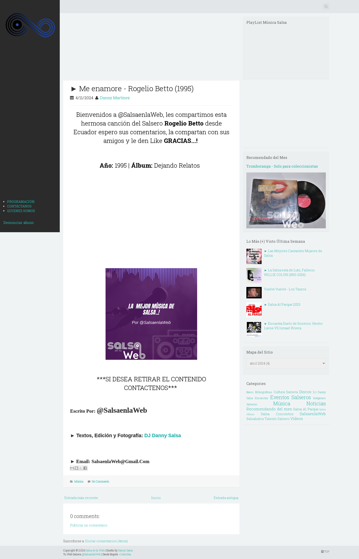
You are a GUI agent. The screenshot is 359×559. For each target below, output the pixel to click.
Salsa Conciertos (277, 414)
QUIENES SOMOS (21, 211)
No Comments (100, 481)
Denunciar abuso (18, 222)
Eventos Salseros (290, 397)
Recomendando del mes (269, 409)
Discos (305, 391)
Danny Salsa (125, 550)
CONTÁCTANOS (19, 206)
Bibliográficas (263, 392)
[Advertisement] (29, 124)
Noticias (316, 403)
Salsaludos (255, 419)
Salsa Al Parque (305, 409)
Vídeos (296, 418)
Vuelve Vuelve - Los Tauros (285, 289)
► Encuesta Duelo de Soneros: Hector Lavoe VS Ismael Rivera (293, 325)
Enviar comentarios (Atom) (106, 541)
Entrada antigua (226, 498)
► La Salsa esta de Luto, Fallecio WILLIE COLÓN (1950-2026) (289, 272)
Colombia (125, 554)
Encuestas (261, 398)
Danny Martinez (115, 97)
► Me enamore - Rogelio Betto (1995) (132, 88)
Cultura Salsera (286, 392)
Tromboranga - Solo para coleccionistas (282, 166)
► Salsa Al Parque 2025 (282, 304)
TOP (325, 551)
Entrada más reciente (81, 498)
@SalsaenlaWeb (91, 554)
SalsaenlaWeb (313, 413)
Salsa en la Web (95, 550)
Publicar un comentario (88, 525)
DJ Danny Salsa (162, 435)
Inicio (156, 498)
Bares (250, 392)
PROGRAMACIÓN (21, 201)
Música (78, 481)
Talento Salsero (277, 419)
